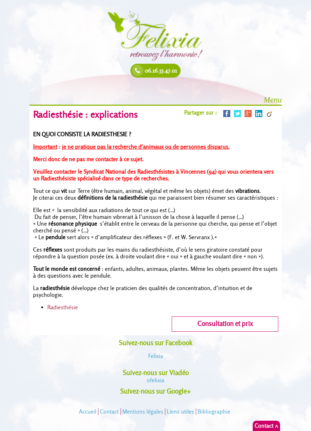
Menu (273, 99)
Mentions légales (142, 411)
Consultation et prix (225, 324)
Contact (109, 411)
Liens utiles (180, 411)
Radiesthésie (62, 307)
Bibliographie (214, 411)
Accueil (87, 411)
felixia (155, 380)
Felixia (155, 356)
